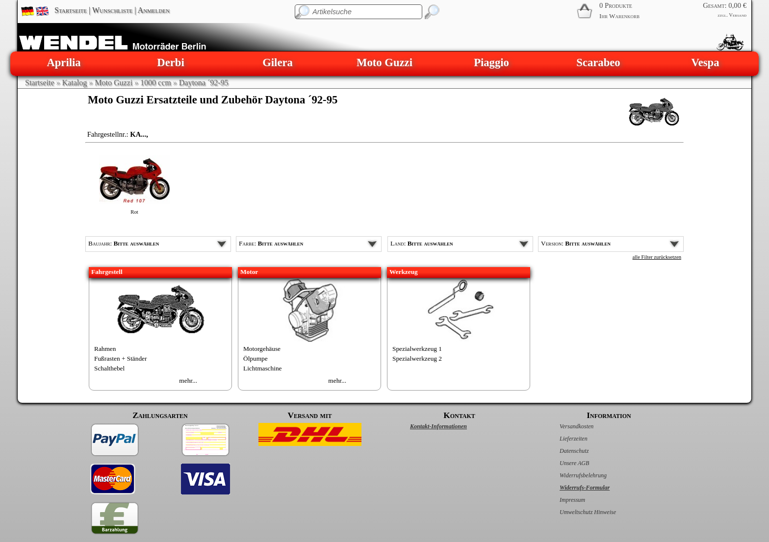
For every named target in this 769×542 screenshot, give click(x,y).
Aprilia (63, 62)
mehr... (188, 380)
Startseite (70, 10)
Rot (134, 212)
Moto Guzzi (384, 62)
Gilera (277, 62)
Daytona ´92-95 (204, 82)
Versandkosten (566, 426)
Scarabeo (598, 62)
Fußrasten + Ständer (120, 358)
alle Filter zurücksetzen (657, 257)
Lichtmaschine (262, 368)
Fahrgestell (107, 271)
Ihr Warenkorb (619, 16)
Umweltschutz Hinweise (577, 512)
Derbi (170, 62)
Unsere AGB (564, 463)
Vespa (705, 62)
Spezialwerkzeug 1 (417, 348)
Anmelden (154, 10)
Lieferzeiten (563, 438)
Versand (737, 15)
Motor (249, 271)
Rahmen (105, 348)
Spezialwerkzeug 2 (417, 358)
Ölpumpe (255, 358)
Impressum (562, 499)
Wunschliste (112, 10)
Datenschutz (564, 450)
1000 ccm (155, 82)
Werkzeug (403, 271)
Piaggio (491, 62)
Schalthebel (109, 368)
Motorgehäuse (262, 348)
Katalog (74, 82)
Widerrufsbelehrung (573, 475)
